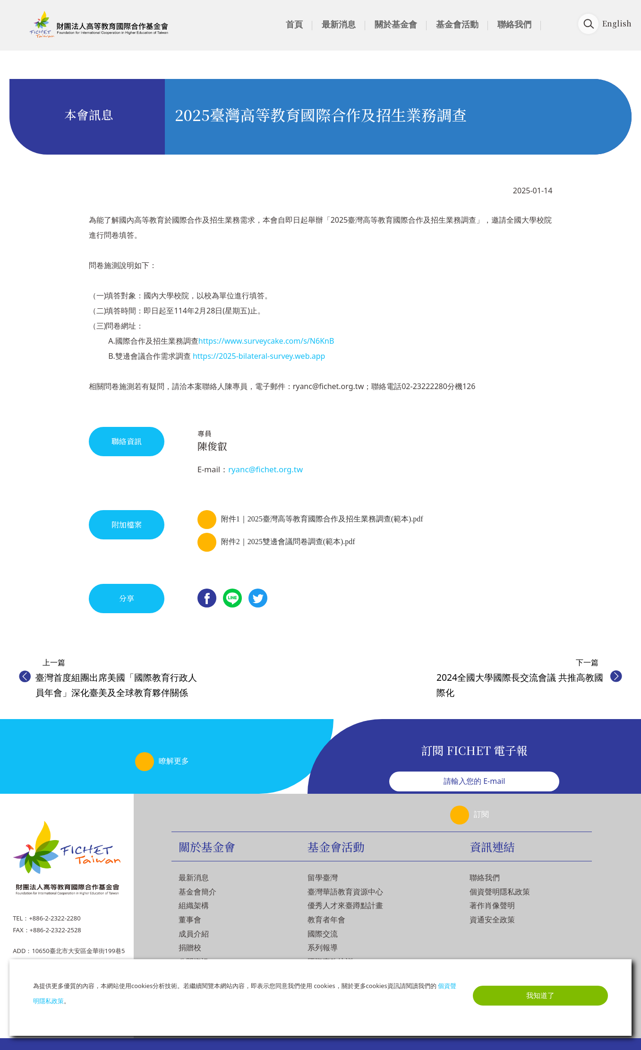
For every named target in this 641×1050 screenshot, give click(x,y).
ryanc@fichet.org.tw (265, 469)
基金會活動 (457, 24)
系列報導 (323, 947)
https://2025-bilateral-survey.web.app (259, 356)
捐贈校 (190, 947)
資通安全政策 (492, 919)
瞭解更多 (174, 761)
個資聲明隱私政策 (500, 891)
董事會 (190, 919)
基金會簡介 (197, 891)
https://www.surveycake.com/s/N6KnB (266, 341)
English (617, 23)
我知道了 (540, 995)
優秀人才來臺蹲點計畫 (345, 905)
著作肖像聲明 (492, 905)
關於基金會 (396, 24)
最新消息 (339, 24)
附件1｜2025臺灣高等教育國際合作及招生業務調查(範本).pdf (322, 519)
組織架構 (194, 905)
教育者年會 (326, 919)
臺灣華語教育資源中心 (345, 891)
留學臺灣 (323, 877)
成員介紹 (194, 934)
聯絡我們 (514, 24)
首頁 (294, 24)
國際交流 (323, 934)
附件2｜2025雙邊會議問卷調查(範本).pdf (288, 542)
